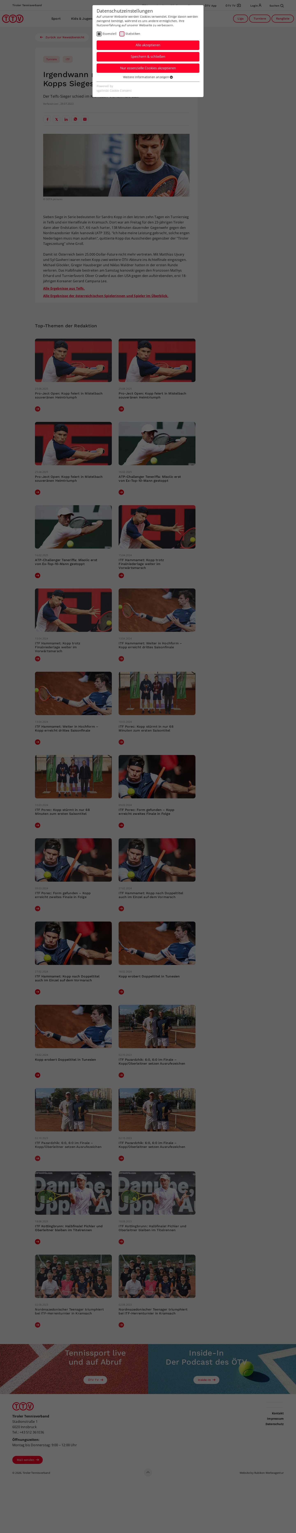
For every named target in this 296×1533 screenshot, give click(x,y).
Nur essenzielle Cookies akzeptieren (148, 68)
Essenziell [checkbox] (110, 34)
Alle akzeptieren (148, 45)
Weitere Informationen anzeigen (148, 77)
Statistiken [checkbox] (132, 34)
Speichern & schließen (148, 56)
